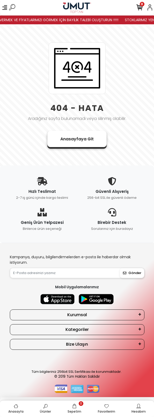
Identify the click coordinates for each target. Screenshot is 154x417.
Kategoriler (77, 329)
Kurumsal (77, 315)
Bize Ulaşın (77, 344)
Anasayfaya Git (77, 139)
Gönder (132, 272)
